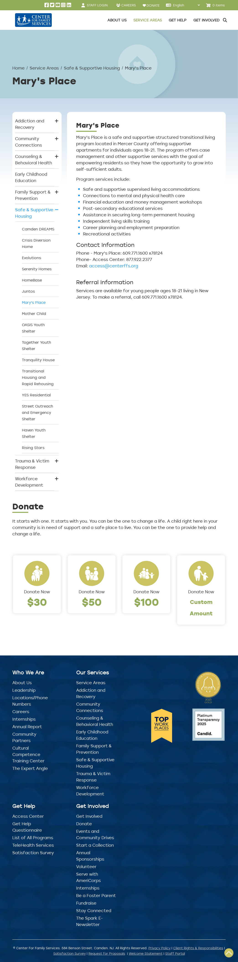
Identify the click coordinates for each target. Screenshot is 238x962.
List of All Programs (32, 837)
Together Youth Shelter (36, 345)
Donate (84, 823)
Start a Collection (95, 845)
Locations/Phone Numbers (30, 701)
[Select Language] (186, 5)
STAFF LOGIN (97, 5)
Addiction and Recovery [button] (29, 124)
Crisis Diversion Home (36, 243)
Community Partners (24, 737)
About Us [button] (117, 20)
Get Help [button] (177, 20)
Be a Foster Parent (96, 895)
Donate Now (37, 591)
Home (18, 68)
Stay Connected (93, 910)
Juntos (28, 291)
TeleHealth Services (33, 845)
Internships (24, 719)
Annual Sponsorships (90, 856)
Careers (20, 711)
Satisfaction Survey (33, 852)
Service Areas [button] (147, 20)
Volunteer (86, 866)
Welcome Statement (146, 953)
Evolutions (31, 257)
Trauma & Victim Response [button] (32, 464)
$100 (146, 602)
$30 (37, 602)
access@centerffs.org (113, 265)
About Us (22, 682)
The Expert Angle (30, 768)
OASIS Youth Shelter (33, 328)
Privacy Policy (159, 948)
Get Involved (89, 816)
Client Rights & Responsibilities (198, 948)
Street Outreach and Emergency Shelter (37, 412)
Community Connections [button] (28, 142)
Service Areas (44, 68)
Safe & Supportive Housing (92, 68)
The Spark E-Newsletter (89, 921)
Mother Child (34, 313)
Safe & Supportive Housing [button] (34, 213)
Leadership (24, 690)
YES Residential (36, 394)
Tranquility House (38, 359)
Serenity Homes (37, 268)
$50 (92, 602)
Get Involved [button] (206, 20)
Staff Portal (175, 953)
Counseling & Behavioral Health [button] (33, 159)
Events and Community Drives (95, 834)
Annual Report (27, 726)
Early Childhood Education (31, 177)
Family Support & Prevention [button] (33, 195)
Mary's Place (34, 302)
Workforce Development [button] (29, 482)
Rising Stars (33, 447)
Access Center (28, 816)
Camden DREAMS (38, 229)
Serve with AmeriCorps (88, 877)
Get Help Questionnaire (27, 827)
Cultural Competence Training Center (28, 754)
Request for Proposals (106, 953)
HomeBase (32, 280)
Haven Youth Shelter (34, 433)
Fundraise (86, 903)
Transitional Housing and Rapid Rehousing (38, 377)
